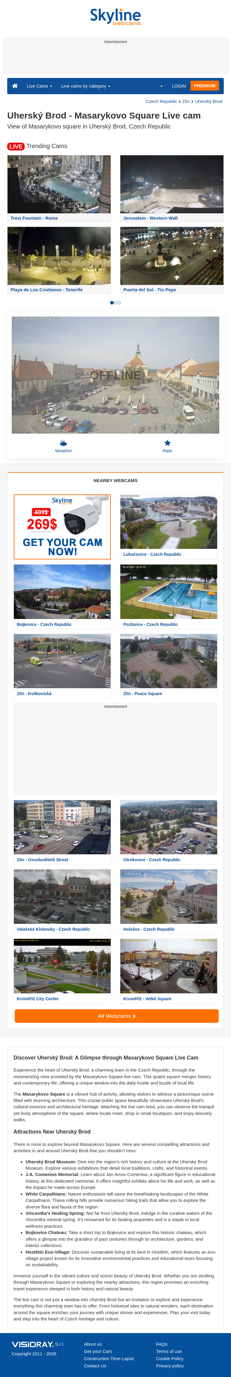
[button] (157, 85)
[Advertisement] (114, 59)
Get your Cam (98, 1351)
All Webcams (117, 1016)
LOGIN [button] (179, 85)
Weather (63, 446)
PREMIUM (204, 85)
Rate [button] (167, 446)
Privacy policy (170, 1365)
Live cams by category (85, 85)
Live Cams (39, 85)
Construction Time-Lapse (109, 1358)
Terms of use (169, 1351)
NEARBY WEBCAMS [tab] (115, 480)
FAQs (162, 1344)
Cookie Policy (169, 1358)
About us (93, 1344)
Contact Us (95, 1365)
